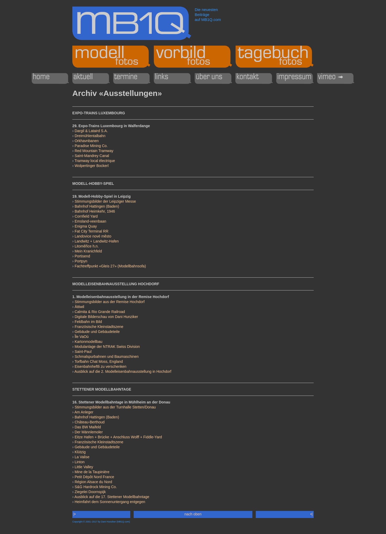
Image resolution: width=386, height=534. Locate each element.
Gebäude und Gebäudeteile (97, 332)
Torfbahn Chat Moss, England (98, 361)
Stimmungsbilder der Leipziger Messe (105, 201)
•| (311, 514)
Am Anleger (83, 412)
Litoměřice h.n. (87, 246)
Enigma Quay (86, 226)
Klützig (80, 452)
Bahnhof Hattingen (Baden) (97, 206)
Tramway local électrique (94, 161)
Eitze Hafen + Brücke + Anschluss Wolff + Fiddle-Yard (118, 437)
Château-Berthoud (90, 422)
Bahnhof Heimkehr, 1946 (95, 211)
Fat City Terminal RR (91, 231)
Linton (80, 462)
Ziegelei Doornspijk (90, 492)
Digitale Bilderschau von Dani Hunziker (106, 317)
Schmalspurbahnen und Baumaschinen (107, 356)
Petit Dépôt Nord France (94, 477)
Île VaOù (82, 337)
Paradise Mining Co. (91, 146)
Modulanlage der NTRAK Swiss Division (107, 346)
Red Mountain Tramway (94, 151)
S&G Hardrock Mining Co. (96, 487)
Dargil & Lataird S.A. (91, 131)
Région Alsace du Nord (93, 482)
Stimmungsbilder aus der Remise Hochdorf (110, 302)
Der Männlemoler (89, 432)
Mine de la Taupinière (92, 472)
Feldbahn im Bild (88, 322)
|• (74, 514)
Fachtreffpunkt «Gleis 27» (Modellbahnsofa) (110, 266)
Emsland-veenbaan (90, 221)
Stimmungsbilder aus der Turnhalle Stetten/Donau (115, 407)
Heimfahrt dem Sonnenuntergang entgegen (110, 502)
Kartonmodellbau (88, 341)
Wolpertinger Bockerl (92, 166)
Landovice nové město (93, 236)
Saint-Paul (83, 351)
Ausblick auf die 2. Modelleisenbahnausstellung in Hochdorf (122, 371)
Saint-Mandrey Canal (92, 156)
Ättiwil (79, 307)
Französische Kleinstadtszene (99, 327)
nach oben (193, 514)
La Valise (82, 457)
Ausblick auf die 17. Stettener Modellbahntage (111, 497)
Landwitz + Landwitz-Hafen (97, 241)
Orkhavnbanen (87, 141)
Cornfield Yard (86, 216)
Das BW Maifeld (88, 427)
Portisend (82, 256)
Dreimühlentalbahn (90, 136)
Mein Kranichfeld (88, 251)
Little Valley (84, 467)
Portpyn (81, 261)
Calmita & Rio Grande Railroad (100, 312)
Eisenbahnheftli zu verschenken (101, 366)
